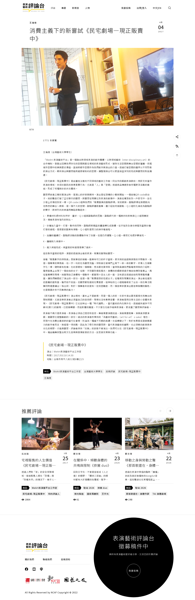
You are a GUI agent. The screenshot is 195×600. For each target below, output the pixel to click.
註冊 (139, 8)
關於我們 (29, 559)
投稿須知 (65, 559)
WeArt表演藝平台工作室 (44, 487)
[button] (160, 410)
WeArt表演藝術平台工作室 (67, 371)
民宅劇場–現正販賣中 (129, 371)
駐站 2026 (89, 487)
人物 (87, 8)
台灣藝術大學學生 (93, 371)
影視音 (75, 8)
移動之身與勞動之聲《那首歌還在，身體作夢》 (142, 465)
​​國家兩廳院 (93, 493)
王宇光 (105, 493)
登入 (144, 8)
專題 (63, 8)
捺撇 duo (102, 487)
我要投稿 (126, 8)
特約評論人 (54, 493)
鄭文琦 (77, 453)
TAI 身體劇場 (159, 493)
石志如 (25, 453)
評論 (53, 8)
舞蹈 (46, 371)
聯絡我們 (47, 559)
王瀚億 (33, 22)
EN (159, 8)
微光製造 (79, 493)
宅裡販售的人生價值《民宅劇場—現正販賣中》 (39, 465)
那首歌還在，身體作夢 (137, 493)
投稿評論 (110, 371)
